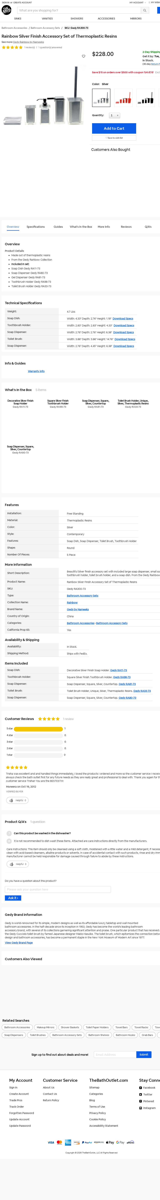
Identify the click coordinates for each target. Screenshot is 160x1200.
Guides (58, 227)
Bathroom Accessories (80, 623)
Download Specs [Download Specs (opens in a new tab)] (123, 318)
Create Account (22, 2)
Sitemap (94, 1087)
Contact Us (50, 1094)
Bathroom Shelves (98, 1035)
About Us (48, 1087)
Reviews (126, 227)
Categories (96, 1094)
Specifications (36, 227)
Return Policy (51, 1100)
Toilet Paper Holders (97, 1027)
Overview (13, 227)
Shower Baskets (70, 1027)
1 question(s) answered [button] (50, 47)
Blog (92, 1100)
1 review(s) (29, 47)
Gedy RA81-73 (127, 684)
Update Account (19, 1119)
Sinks (17, 18)
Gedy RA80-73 (127, 698)
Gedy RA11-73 (118, 670)
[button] (102, 98)
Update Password (20, 1126)
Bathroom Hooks (125, 1035)
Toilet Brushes (38, 1035)
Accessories (106, 18)
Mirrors (136, 18)
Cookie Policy (97, 1119)
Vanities (47, 18)
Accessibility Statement (103, 1126)
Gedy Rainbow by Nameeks (28, 42)
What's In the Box (81, 227)
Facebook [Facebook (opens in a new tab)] (149, 1087)
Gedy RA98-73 (121, 677)
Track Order (16, 1106)
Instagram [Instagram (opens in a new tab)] (149, 1108)
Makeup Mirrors (45, 1027)
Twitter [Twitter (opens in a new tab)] (147, 1094)
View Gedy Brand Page (19, 942)
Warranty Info (36, 371)
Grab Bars (147, 1035)
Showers (77, 18)
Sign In (5, 2)
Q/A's (148, 227)
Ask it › (13, 898)
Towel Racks (141, 1027)
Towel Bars (121, 1027)
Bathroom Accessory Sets (82, 595)
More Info (104, 227)
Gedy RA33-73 (142, 691)
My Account (138, 2)
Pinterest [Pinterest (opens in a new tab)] (148, 1101)
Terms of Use (97, 1106)
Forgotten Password (21, 1113)
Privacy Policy (97, 1113)
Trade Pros (15, 1100)
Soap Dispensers (13, 1035)
